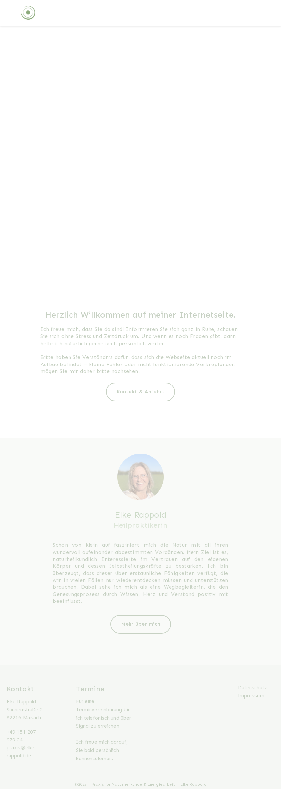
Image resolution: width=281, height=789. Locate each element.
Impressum (251, 695)
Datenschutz (252, 687)
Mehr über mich (140, 624)
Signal (83, 726)
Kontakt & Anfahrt (140, 391)
